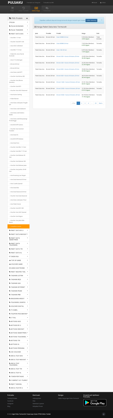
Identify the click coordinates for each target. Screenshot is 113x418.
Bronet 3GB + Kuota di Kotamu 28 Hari (68, 56)
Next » (101, 103)
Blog (8, 406)
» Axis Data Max (14, 188)
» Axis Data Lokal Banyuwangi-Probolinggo (18, 120)
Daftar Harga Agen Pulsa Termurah (68, 398)
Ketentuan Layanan (38, 403)
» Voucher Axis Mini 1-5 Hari (17, 147)
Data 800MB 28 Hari (62, 43)
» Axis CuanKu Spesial (15, 183)
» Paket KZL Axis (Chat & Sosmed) (16, 55)
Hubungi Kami (37, 398)
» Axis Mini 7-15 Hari (15, 50)
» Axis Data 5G (13, 135)
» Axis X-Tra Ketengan (15, 60)
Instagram (10, 403)
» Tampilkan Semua (15, 226)
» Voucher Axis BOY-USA (16, 42)
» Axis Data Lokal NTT (15, 72)
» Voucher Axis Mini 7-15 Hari (18, 151)
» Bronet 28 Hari (14, 64)
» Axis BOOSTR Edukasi (16, 139)
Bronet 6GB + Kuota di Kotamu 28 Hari (68, 76)
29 (95, 103)
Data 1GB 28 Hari (62, 50)
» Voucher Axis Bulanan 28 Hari (17, 156)
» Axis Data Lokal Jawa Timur (17, 200)
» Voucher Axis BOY (15, 86)
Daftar (103, 2)
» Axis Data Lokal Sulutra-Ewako (16, 114)
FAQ (34, 401)
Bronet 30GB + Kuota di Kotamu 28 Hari (68, 95)
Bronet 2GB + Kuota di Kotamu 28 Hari (68, 63)
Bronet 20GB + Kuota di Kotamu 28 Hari (68, 88)
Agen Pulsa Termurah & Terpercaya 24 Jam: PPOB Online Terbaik (31, 414)
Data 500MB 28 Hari (62, 37)
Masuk (94, 2)
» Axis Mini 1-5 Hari (15, 37)
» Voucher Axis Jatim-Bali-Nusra (17, 221)
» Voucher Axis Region (16, 216)
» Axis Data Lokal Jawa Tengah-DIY (18, 103)
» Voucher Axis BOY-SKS (16, 208)
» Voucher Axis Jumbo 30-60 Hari (17, 170)
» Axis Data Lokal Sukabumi (17, 109)
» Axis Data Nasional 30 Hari (17, 179)
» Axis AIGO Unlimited (16, 46)
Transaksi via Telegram (33, 2)
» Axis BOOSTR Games (16, 125)
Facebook (10, 401)
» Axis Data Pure (14, 143)
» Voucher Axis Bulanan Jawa (17, 165)
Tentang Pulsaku (12, 398)
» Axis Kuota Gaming (15, 94)
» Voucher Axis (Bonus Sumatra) (16, 81)
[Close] (101, 20)
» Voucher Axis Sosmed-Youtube (16, 130)
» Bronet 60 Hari (14, 68)
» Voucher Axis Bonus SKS (17, 76)
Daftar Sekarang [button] (91, 20)
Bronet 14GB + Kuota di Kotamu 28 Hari (68, 82)
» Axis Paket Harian (15, 204)
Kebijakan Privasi (38, 406)
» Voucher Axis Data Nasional (18, 196)
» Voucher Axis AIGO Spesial (17, 212)
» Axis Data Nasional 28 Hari (17, 192)
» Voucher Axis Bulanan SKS (17, 161)
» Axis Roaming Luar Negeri (17, 175)
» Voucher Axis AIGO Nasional (18, 90)
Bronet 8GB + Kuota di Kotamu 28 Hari (68, 69)
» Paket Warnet (14, 99)
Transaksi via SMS (48, 2)
